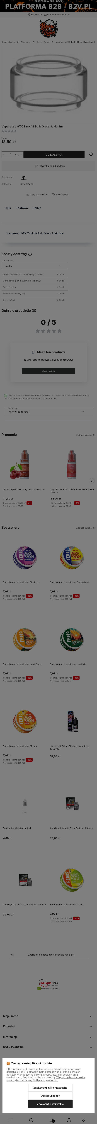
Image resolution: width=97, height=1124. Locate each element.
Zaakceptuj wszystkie (50, 1104)
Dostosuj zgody (50, 1095)
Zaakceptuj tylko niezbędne (50, 1087)
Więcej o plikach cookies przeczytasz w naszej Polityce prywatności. (45, 1079)
